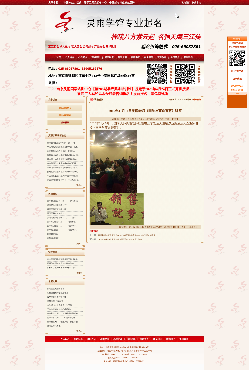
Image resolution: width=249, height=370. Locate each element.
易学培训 (122, 57)
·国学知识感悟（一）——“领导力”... (62, 230)
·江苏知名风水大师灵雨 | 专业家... (61, 151)
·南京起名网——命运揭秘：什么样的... (63, 322)
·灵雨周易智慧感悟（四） (57, 209)
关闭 (175, 119)
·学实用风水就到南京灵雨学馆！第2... (62, 147)
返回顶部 (193, 227)
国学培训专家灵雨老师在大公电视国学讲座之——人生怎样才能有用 (126, 235)
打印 (167, 119)
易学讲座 (109, 57)
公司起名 (82, 57)
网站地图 (170, 339)
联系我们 (188, 57)
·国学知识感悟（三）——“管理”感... (62, 222)
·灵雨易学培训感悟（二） (57, 205)
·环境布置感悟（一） (55, 234)
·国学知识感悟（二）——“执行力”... (62, 226)
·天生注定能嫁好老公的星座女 (59, 309)
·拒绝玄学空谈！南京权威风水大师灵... (63, 172)
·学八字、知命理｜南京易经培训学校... (63, 159)
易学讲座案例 (65, 115)
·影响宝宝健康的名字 (55, 289)
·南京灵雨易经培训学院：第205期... (61, 143)
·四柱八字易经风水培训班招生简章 (61, 267)
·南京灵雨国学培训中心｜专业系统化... (63, 180)
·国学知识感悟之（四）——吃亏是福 (62, 201)
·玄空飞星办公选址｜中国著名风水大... (63, 167)
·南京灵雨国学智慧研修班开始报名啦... (63, 259)
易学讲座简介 (65, 108)
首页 (58, 57)
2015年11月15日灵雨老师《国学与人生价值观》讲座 (120, 239)
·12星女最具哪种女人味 (56, 297)
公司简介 (175, 57)
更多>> (79, 185)
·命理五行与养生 (54, 326)
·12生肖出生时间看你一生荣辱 (59, 305)
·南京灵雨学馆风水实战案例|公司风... (62, 163)
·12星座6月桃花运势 (55, 301)
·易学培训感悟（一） (55, 238)
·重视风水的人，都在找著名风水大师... (63, 155)
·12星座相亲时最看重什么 (57, 293)
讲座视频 (65, 122)
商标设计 (95, 57)
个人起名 (69, 57)
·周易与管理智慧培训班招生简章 (60, 263)
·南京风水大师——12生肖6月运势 (61, 317)
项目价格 (161, 57)
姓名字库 (148, 57)
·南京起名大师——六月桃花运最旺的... (63, 313)
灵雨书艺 (135, 57)
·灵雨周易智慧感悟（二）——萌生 (61, 217)
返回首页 (183, 339)
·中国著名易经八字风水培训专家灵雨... (63, 176)
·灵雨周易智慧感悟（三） (57, 213)
